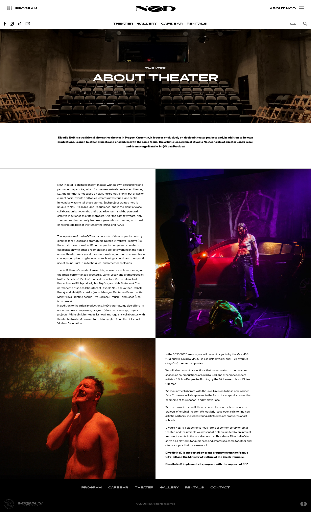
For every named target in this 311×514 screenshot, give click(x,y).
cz (293, 24)
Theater (123, 24)
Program (91, 489)
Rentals (197, 24)
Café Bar (172, 24)
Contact (220, 489)
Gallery (147, 24)
